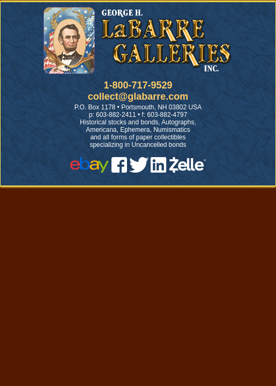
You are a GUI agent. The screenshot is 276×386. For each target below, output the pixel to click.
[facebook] (119, 169)
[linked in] (159, 169)
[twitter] (138, 169)
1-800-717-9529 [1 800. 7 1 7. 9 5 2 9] (137, 85)
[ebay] (89, 169)
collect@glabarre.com (138, 96)
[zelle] (187, 169)
